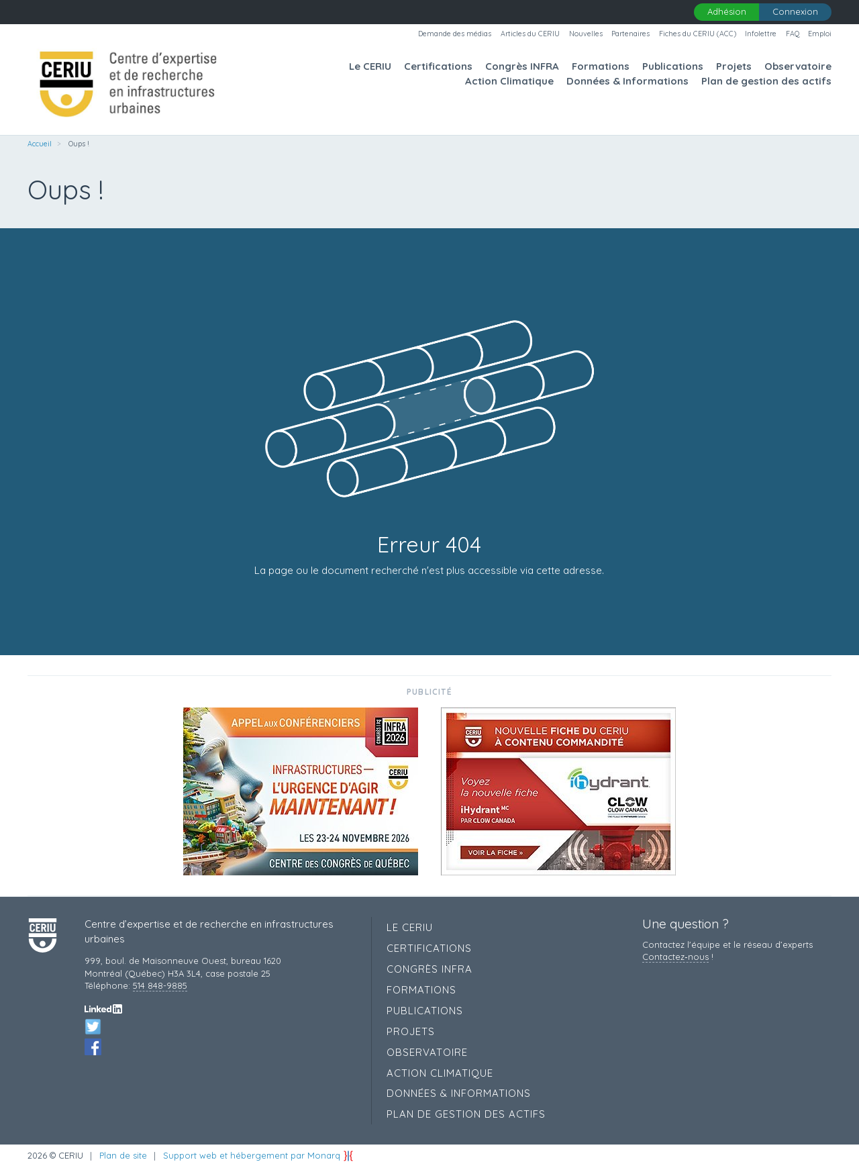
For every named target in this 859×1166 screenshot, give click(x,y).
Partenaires (630, 33)
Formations (600, 66)
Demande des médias (454, 33)
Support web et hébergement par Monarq (258, 1155)
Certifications (438, 66)
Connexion (795, 11)
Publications (672, 66)
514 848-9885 (160, 985)
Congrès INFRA (522, 66)
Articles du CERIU (530, 33)
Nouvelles (586, 33)
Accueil (40, 143)
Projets (734, 66)
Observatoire (797, 66)
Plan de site (123, 1155)
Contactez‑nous (675, 956)
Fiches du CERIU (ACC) (697, 33)
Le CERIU (370, 66)
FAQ (792, 33)
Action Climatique (509, 81)
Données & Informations (627, 81)
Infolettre (760, 33)
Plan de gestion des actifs (766, 81)
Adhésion (726, 11)
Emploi (819, 33)
